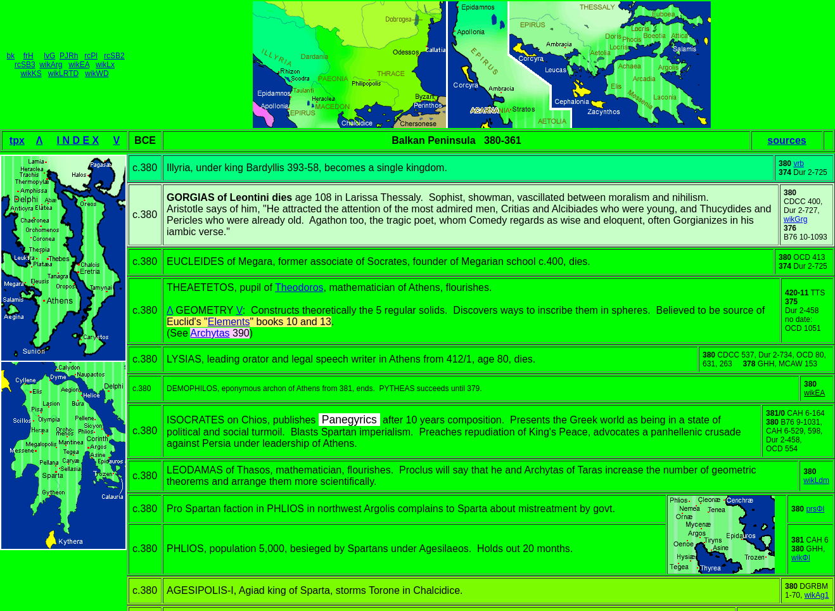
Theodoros (299, 287)
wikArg (50, 64)
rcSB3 (25, 64)
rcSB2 (114, 55)
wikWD (96, 73)
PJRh (69, 55)
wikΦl (800, 557)
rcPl (91, 55)
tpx (17, 140)
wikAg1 (817, 595)
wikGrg (795, 219)
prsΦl (815, 509)
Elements (229, 321)
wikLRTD (63, 73)
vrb (798, 163)
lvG (49, 55)
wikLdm (816, 480)
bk (11, 55)
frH (28, 55)
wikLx (105, 64)
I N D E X (78, 140)
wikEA (78, 64)
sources (786, 140)
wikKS (30, 73)
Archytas (209, 333)
